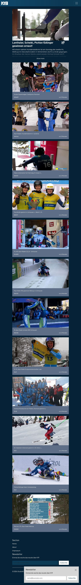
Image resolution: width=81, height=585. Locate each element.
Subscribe (63, 563)
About (14, 547)
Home (14, 544)
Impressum (16, 551)
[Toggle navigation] (77, 3)
